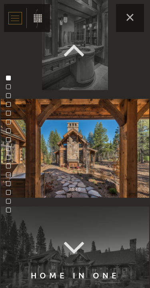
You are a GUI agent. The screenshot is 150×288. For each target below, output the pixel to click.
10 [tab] (10, 159)
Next (75, 248)
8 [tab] (10, 142)
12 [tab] (10, 177)
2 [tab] (10, 89)
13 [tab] (10, 186)
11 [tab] (10, 168)
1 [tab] (10, 80)
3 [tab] (10, 98)
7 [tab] (10, 133)
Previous (75, 50)
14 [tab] (10, 194)
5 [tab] (10, 115)
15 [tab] (10, 203)
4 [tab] (10, 106)
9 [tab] (10, 150)
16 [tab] (10, 212)
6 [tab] (10, 124)
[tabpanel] (75, 148)
